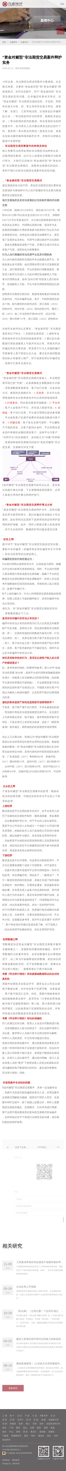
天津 (35, 1424)
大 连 (34, 1416)
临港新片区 (54, 1420)
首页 (4, 42)
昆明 (18, 1432)
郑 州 (28, 1420)
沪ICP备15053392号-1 (11, 1450)
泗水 (49, 1436)
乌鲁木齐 (44, 1416)
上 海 (4, 1416)
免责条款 (6, 1460)
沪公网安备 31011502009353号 (17, 1453)
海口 (28, 1424)
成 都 (43, 1420)
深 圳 (4, 1420)
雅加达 (41, 1436)
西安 (39, 1428)
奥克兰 (34, 1432)
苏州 (42, 1424)
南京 (4, 1428)
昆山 (25, 1428)
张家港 (13, 1424)
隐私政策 (16, 1460)
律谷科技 (16, 1464)
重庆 (18, 1428)
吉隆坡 (51, 1432)
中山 (11, 1432)
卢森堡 (5, 1436)
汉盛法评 (24, 42)
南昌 (53, 1428)
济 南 (36, 1420)
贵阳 (46, 1428)
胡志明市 (6, 1440)
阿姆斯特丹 (16, 1436)
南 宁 (12, 1416)
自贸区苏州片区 (53, 1424)
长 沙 (53, 1416)
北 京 (19, 1416)
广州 (11, 1428)
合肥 (32, 1428)
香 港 (25, 1432)
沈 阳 (12, 1420)
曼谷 (26, 1436)
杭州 (21, 1424)
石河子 (20, 1420)
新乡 (4, 1432)
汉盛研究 (13, 42)
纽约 (33, 1436)
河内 (56, 1436)
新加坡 (43, 1432)
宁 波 (27, 1416)
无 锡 (4, 1424)
